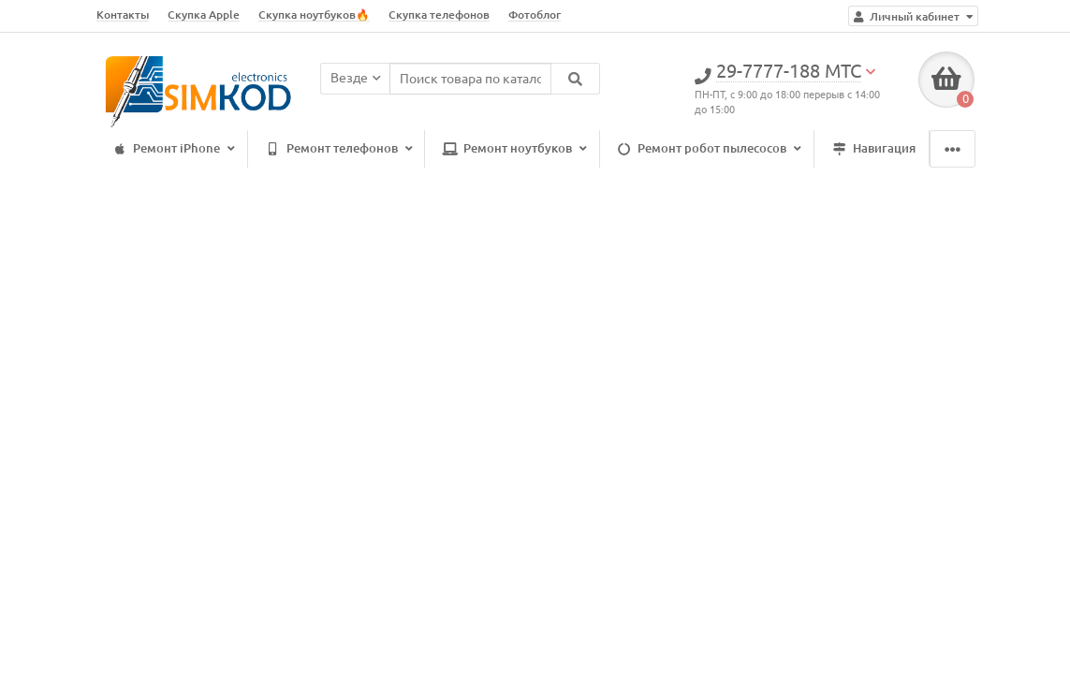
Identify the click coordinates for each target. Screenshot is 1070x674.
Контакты (122, 14)
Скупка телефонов (439, 14)
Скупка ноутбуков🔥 (314, 14)
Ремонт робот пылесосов (706, 149)
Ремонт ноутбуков (512, 149)
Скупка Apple (204, 14)
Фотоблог (534, 14)
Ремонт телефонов (336, 149)
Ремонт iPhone (171, 149)
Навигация (872, 149)
